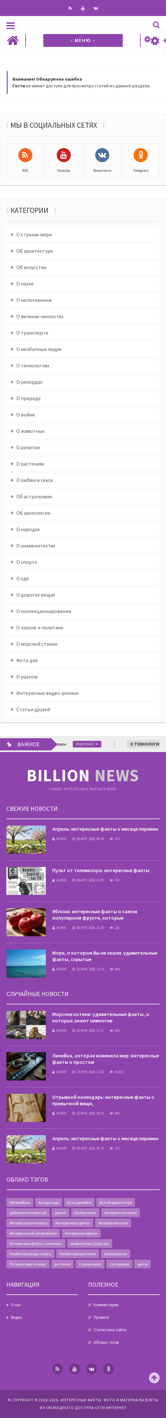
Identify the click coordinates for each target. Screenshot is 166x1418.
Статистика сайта (110, 1330)
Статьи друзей (33, 709)
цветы (142, 1264)
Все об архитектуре (116, 1202)
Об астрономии (34, 496)
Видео (16, 1317)
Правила (101, 1317)
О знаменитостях (35, 545)
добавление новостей (28, 1212)
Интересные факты (81, 1233)
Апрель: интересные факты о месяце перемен (105, 829)
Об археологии (33, 513)
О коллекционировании (43, 611)
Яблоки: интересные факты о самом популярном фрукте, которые (94, 914)
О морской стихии (36, 644)
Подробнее (93, 744)
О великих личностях (39, 316)
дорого (60, 1212)
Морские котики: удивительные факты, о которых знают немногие (100, 1017)
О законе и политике (39, 627)
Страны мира (90, 1264)
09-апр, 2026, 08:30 (88, 838)
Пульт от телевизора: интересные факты (100, 870)
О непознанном (34, 300)
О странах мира (34, 234)
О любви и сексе (34, 480)
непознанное (115, 1253)
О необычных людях (39, 349)
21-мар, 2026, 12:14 (88, 969)
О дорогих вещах (35, 594)
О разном (26, 676)
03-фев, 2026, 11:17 (88, 1030)
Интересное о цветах (72, 1223)
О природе (28, 398)
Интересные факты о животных (36, 1243)
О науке (25, 283)
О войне (25, 414)
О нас (16, 1305)
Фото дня (26, 660)
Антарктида (48, 1202)
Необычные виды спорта (30, 1253)
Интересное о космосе (28, 1223)
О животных (30, 431)
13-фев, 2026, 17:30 (88, 1072)
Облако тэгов (106, 1342)
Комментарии (106, 1305)
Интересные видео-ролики (47, 693)
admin (59, 838)
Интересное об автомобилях (33, 1233)
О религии (28, 447)
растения (62, 1264)
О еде (22, 578)
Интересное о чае (113, 1223)
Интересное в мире (120, 1212)
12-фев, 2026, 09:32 (88, 1113)
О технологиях (32, 365)
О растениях (30, 463)
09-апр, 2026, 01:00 (88, 880)
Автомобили (20, 1202)
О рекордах (29, 382)
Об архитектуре (34, 251)
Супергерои (119, 1264)
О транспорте (32, 332)
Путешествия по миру (28, 1264)
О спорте (26, 562)
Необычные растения (78, 1253)
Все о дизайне (79, 1202)
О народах (28, 529)
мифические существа (90, 1243)
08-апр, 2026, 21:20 (88, 927)
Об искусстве (31, 267)
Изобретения (85, 1212)
